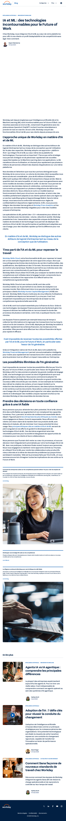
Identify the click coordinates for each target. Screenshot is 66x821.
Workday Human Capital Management (33, 291)
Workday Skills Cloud (11, 258)
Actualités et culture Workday (49, 758)
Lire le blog (6, 481)
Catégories (44, 3)
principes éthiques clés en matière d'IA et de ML (31, 426)
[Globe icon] (61, 3)
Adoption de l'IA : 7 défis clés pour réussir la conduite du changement (43, 714)
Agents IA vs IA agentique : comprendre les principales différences (43, 670)
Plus (54, 3)
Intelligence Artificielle (9, 15)
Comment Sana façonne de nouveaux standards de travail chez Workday (43, 766)
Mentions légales (22, 813)
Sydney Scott (35, 697)
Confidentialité (33, 813)
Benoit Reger (35, 750)
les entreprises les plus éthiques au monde (39, 417)
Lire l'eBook (6, 560)
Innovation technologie (24, 15)
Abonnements (43, 813)
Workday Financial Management (16, 352)
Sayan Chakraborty (14, 43)
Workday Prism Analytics (43, 205)
